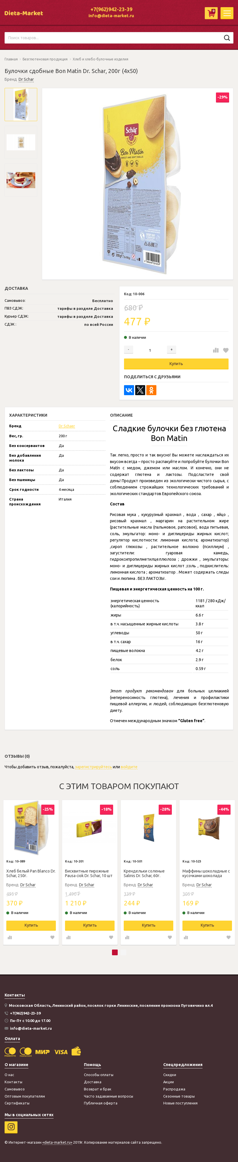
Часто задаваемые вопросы (108, 1096)
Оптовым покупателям (25, 1096)
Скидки (169, 1075)
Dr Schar (26, 79)
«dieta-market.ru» (57, 1142)
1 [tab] (115, 952)
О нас (9, 1075)
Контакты (13, 1082)
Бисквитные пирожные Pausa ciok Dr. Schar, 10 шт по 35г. (89, 874)
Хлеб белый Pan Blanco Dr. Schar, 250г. (31, 873)
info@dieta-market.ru (111, 15)
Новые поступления (180, 1103)
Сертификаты (17, 1103)
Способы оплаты (98, 1075)
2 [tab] (123, 952)
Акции (168, 1082)
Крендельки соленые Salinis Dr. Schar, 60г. (144, 873)
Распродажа (174, 1089)
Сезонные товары (179, 1096)
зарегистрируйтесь (93, 767)
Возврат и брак (97, 1089)
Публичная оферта (100, 1103)
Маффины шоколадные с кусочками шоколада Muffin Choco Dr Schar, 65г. (206, 874)
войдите (129, 767)
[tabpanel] (31, 872)
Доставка (92, 1082)
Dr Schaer (67, 426)
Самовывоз (15, 1089)
